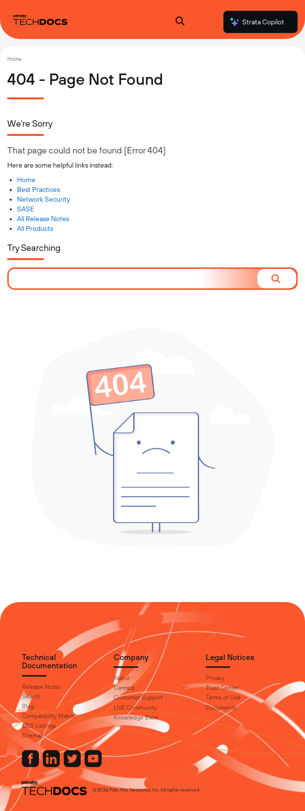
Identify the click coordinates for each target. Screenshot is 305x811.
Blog (28, 706)
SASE (25, 209)
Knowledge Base (136, 717)
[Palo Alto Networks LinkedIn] (52, 765)
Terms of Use (223, 697)
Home (14, 59)
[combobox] (133, 278)
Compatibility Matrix (48, 716)
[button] (276, 278)
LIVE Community (135, 707)
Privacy (215, 678)
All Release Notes (43, 219)
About (121, 678)
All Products (35, 228)
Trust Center (222, 687)
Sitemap (33, 735)
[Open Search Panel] (180, 22)
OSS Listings (39, 725)
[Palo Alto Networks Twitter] (73, 765)
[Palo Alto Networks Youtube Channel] (93, 765)
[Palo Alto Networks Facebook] (31, 765)
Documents (221, 707)
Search (31, 696)
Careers (124, 687)
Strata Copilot (256, 22)
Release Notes (41, 686)
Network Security (43, 199)
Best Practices (38, 189)
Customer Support (138, 697)
